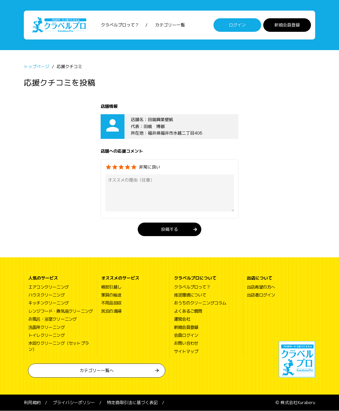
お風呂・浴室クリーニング (52, 319)
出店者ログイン (261, 295)
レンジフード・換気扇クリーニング (60, 311)
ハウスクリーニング (46, 295)
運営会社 (182, 319)
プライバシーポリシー (74, 403)
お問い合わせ (186, 344)
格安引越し (111, 287)
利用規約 (32, 403)
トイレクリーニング (46, 335)
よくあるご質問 (188, 311)
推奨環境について (190, 295)
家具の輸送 (111, 295)
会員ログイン (186, 335)
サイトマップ (186, 352)
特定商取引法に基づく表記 (132, 403)
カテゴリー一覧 (170, 25)
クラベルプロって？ (120, 25)
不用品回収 (111, 303)
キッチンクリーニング (48, 303)
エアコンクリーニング (48, 287)
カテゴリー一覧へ (97, 371)
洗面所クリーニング (46, 327)
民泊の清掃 (111, 311)
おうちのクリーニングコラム (200, 303)
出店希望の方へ (261, 287)
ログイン (237, 25)
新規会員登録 (287, 25)
